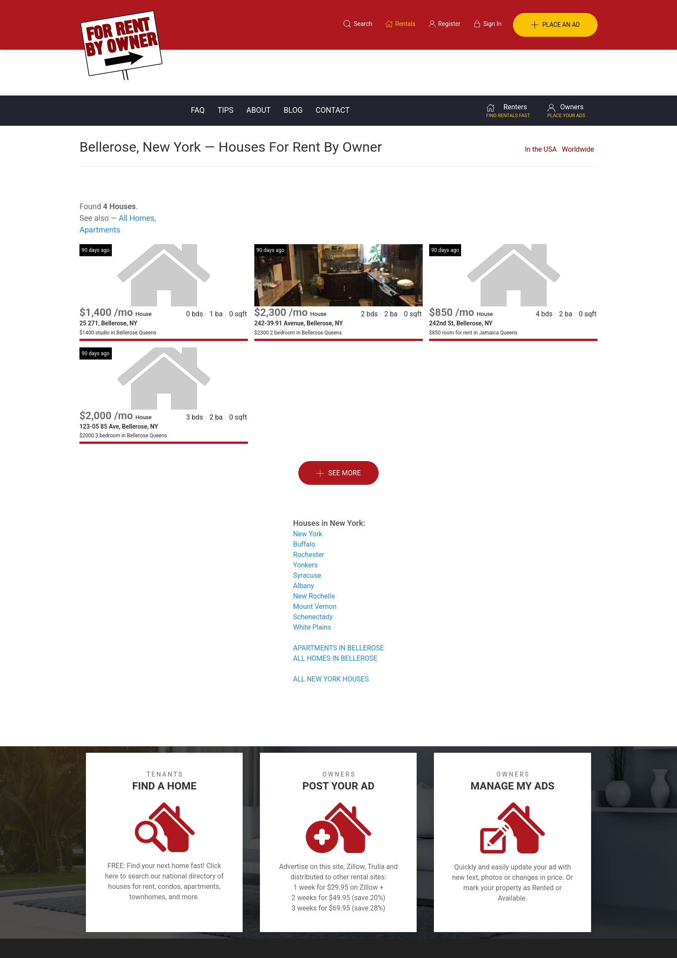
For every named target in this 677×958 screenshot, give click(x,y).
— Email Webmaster (571, 938)
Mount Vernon (315, 561)
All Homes (137, 172)
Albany (303, 540)
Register (483, 916)
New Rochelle (314, 550)
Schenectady (312, 571)
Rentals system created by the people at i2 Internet (474, 938)
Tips (226, 64)
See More (338, 427)
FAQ (198, 64)
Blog (293, 64)
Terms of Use (249, 916)
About (259, 64)
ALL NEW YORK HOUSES (331, 633)
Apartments (99, 183)
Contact (333, 64)
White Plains (312, 581)
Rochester (308, 509)
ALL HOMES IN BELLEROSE (335, 612)
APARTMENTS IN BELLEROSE (338, 602)
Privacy (344, 916)
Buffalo (304, 498)
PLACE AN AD (555, 25)
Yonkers (305, 519)
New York (308, 488)
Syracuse (307, 529)
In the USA (541, 103)
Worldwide (578, 103)
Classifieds (197, 916)
